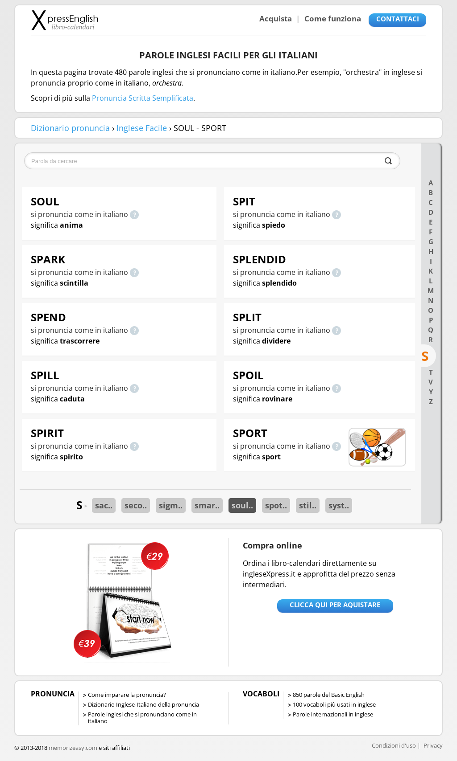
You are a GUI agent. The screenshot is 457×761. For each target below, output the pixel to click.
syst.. (338, 505)
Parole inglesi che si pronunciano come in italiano (142, 717)
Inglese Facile (141, 128)
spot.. (276, 505)
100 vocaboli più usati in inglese (334, 704)
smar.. (207, 505)
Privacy (433, 745)
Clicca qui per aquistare (335, 604)
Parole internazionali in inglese (333, 714)
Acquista (275, 18)
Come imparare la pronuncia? (127, 695)
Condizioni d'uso (394, 745)
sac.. (103, 505)
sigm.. (171, 505)
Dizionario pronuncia (70, 128)
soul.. (242, 505)
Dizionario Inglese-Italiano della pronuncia (143, 704)
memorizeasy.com (73, 748)
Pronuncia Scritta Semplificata (142, 98)
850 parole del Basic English (329, 695)
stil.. (307, 505)
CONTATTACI (397, 18)
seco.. (136, 505)
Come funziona (332, 18)
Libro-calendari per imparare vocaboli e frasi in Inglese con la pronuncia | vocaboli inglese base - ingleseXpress (64, 20)
